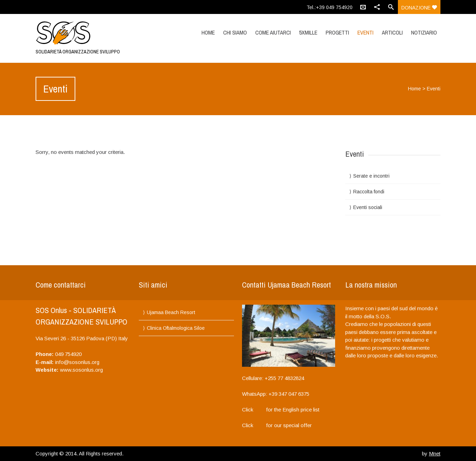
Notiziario (424, 32)
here (260, 409)
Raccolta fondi (368, 191)
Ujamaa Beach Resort (171, 312)
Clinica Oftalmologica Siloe (176, 328)
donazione (419, 7)
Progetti (337, 32)
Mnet (434, 453)
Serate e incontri (371, 176)
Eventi (365, 32)
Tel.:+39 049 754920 (330, 7)
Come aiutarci (273, 32)
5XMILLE (308, 32)
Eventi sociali (367, 207)
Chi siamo (235, 32)
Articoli (392, 32)
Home (208, 32)
